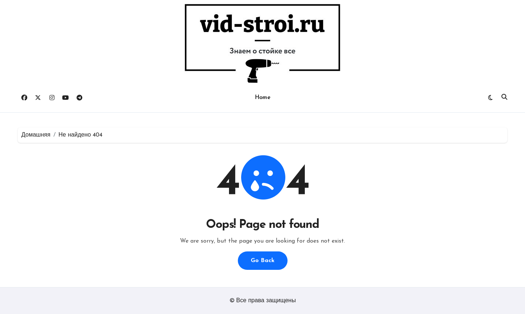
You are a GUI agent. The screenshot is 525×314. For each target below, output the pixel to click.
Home (262, 97)
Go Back (263, 261)
